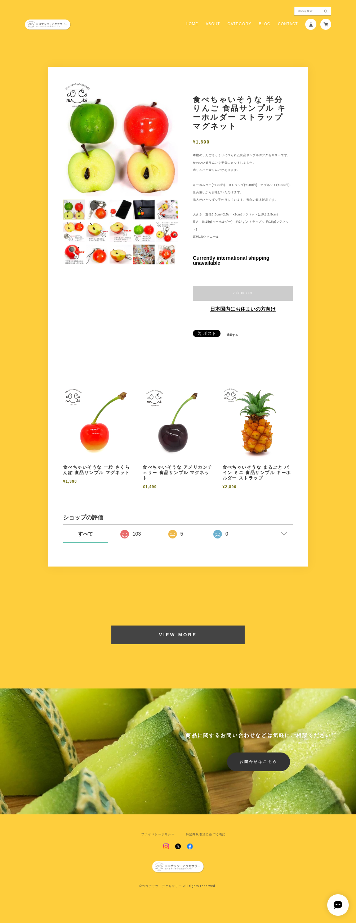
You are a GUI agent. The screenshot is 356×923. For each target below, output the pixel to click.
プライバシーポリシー (157, 834)
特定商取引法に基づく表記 (206, 834)
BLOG (264, 24)
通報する (232, 335)
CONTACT (288, 24)
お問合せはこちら (258, 762)
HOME (192, 24)
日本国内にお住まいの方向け (243, 309)
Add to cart (242, 293)
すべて (85, 534)
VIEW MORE (178, 634)
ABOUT (213, 24)
